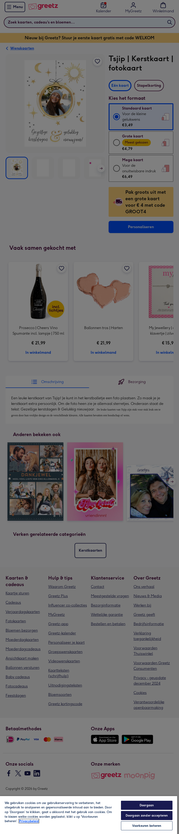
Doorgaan (147, 805)
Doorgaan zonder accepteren (147, 815)
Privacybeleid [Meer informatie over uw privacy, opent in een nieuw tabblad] (29, 821)
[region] (88, 815)
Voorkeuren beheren (146, 825)
